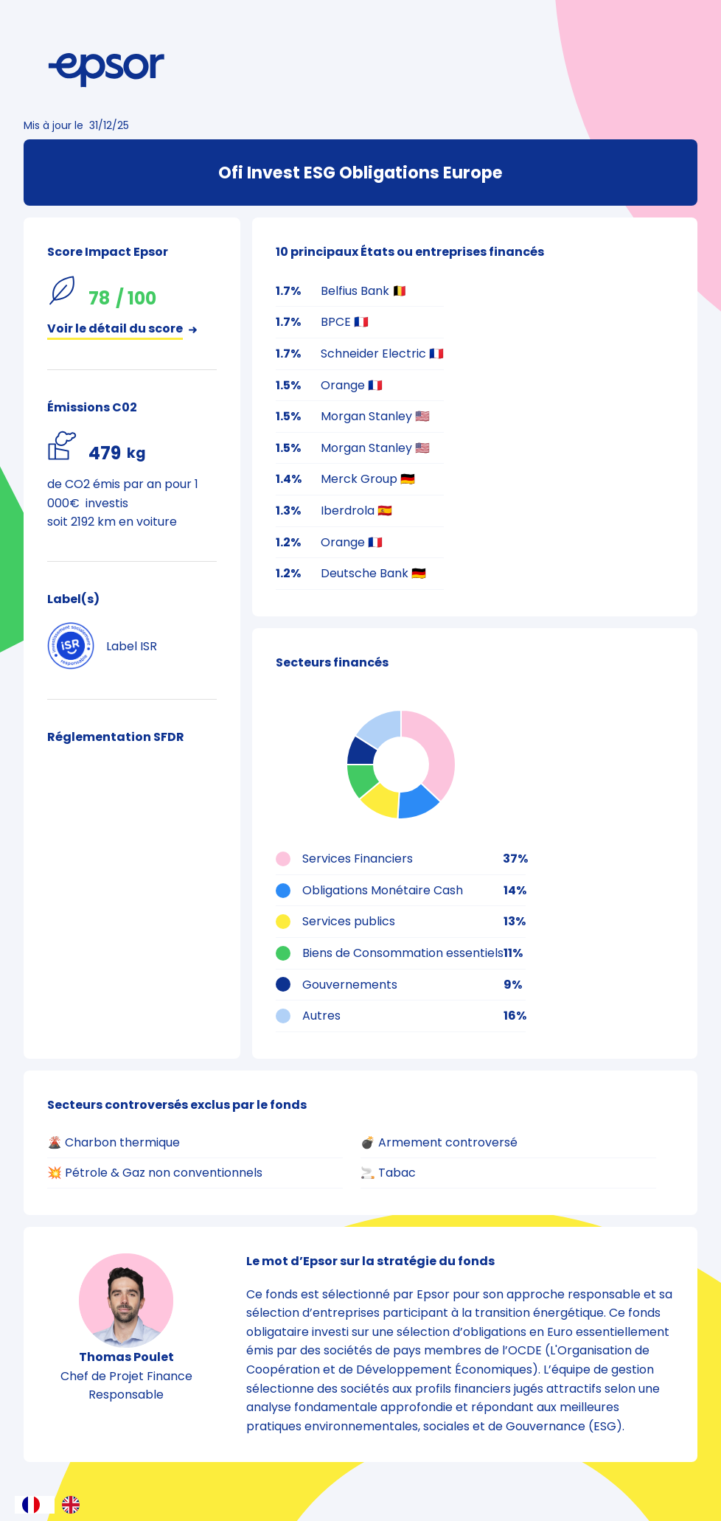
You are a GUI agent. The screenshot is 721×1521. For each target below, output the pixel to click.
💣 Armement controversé (439, 1142)
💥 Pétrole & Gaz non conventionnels (154, 1172)
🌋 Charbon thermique (113, 1142)
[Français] (35, 1505)
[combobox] (35, 1505)
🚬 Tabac (388, 1172)
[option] (74, 1505)
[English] (74, 1505)
